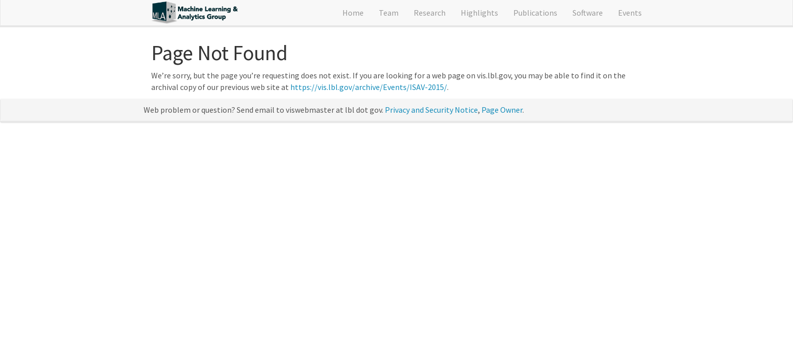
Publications (535, 13)
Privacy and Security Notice (431, 110)
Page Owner (501, 110)
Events (630, 13)
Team (389, 13)
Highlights (479, 13)
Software (587, 13)
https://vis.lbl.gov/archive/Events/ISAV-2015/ (368, 87)
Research (430, 13)
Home (353, 13)
